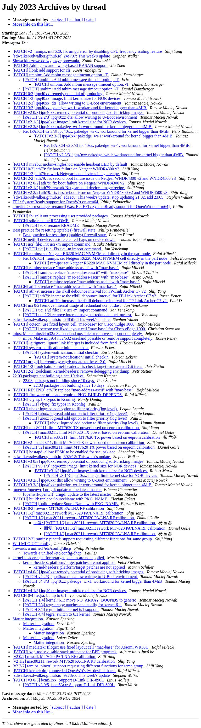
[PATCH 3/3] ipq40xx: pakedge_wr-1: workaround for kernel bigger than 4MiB (80, 108)
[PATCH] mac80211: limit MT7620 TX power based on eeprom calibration (76, 427)
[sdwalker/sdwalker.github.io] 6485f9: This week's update (62, 319)
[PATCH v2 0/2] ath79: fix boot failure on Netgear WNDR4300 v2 (69, 183)
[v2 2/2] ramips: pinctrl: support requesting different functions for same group (78, 666)
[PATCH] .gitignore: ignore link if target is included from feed (65, 343)
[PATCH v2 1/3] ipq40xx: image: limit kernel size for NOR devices (70, 122)
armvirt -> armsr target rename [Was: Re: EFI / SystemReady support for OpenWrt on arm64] (92, 206)
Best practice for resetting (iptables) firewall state (54, 230)
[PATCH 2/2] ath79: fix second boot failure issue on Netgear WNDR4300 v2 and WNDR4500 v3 (95, 178)
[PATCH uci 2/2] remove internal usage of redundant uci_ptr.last (77, 315)
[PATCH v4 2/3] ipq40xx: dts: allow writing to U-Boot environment (80, 576)
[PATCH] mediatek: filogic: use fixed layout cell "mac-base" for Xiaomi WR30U (81, 647)
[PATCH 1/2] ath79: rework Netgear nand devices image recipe (66, 173)
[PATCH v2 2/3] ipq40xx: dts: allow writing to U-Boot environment (80, 117)
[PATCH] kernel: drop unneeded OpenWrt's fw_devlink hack (64, 670)
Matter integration (28, 619)
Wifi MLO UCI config (32, 543)
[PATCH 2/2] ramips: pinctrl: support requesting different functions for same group (83, 539)
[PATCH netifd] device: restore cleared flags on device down (64, 239)
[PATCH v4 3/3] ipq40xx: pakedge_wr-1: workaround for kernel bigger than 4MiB (93, 581)
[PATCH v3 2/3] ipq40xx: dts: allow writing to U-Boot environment (70, 480)
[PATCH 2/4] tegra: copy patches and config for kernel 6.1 (72, 605)
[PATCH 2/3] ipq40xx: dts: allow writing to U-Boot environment (67, 103)
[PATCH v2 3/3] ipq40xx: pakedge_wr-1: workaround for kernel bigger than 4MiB (83, 126)
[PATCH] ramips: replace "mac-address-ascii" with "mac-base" (66, 267)
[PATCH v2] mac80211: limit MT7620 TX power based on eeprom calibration (79, 442)
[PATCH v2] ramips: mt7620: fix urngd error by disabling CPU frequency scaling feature (88, 51)
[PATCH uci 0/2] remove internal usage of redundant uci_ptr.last (67, 305)
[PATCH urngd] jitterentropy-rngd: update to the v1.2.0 (59, 362)
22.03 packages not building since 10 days (49, 376)
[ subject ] (57, 19)
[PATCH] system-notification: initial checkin (51, 347)
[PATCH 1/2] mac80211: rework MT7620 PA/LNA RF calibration (69, 513)
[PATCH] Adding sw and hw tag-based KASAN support (60, 65)
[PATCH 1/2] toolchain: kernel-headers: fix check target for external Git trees (78, 366)
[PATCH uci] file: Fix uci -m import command (52, 244)
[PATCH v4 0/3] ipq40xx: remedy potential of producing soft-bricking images (78, 572)
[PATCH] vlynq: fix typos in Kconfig (44, 399)
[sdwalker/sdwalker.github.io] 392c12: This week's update (62, 456)
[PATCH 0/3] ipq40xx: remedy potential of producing (58, 93)
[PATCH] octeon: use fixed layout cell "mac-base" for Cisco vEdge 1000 (74, 324)
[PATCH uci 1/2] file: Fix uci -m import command (65, 310)
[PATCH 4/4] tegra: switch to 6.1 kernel (57, 614)
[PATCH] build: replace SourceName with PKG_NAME (60, 499)
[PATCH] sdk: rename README (41, 220)
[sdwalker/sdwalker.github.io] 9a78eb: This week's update (62, 675)
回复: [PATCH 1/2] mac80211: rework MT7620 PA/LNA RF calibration (95, 523)
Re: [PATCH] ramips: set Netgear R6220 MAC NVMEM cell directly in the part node (95, 258)
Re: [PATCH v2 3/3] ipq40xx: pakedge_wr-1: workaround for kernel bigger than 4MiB (96, 131)
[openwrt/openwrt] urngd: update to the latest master (57, 489)
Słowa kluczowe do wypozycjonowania (46, 61)
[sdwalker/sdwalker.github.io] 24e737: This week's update (62, 56)
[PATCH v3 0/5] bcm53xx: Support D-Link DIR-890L (59, 680)
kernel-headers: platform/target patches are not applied (59, 558)
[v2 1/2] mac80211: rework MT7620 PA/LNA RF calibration (64, 661)
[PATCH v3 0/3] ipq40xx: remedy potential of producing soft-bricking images (78, 461)
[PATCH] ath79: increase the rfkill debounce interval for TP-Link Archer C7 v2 (80, 291)
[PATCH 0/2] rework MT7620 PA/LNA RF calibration (59, 508)
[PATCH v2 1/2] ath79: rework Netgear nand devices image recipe (69, 188)
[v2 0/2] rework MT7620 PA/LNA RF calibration (54, 656)
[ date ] (90, 19)
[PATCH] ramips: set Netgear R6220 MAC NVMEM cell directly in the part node (82, 253)
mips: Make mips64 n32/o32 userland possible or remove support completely (78, 333)
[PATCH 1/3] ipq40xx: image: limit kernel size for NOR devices (67, 98)
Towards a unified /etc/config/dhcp (42, 548)
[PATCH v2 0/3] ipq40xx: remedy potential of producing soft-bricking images (78, 112)
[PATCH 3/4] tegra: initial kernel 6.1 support (61, 609)
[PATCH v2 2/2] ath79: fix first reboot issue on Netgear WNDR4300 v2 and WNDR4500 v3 (91, 192)
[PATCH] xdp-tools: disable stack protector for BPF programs (65, 652)
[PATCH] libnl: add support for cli (42, 70)
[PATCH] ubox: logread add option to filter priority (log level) (65, 409)
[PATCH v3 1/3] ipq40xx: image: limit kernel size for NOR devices (80, 466)
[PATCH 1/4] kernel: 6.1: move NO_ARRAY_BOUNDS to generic (80, 600)
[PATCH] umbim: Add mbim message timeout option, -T (61, 75)
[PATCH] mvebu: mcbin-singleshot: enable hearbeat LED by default (70, 164)
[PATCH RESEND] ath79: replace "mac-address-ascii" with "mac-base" (74, 390)
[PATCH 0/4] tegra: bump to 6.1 (40, 595)
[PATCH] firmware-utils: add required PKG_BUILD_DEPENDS (68, 394)
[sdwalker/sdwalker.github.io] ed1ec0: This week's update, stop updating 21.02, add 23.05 (88, 197)
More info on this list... (33, 24)
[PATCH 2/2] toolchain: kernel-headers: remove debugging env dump (71, 371)
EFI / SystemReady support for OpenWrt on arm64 (56, 202)
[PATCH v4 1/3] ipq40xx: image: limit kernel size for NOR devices (70, 590)
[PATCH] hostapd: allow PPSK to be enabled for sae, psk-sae (64, 452)
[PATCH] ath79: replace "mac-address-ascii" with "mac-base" (65, 286)
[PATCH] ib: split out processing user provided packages (61, 216)
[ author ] (75, 19)
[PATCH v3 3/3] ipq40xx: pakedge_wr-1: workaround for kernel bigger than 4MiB (83, 485)
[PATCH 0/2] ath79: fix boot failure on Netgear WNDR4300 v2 (66, 169)
